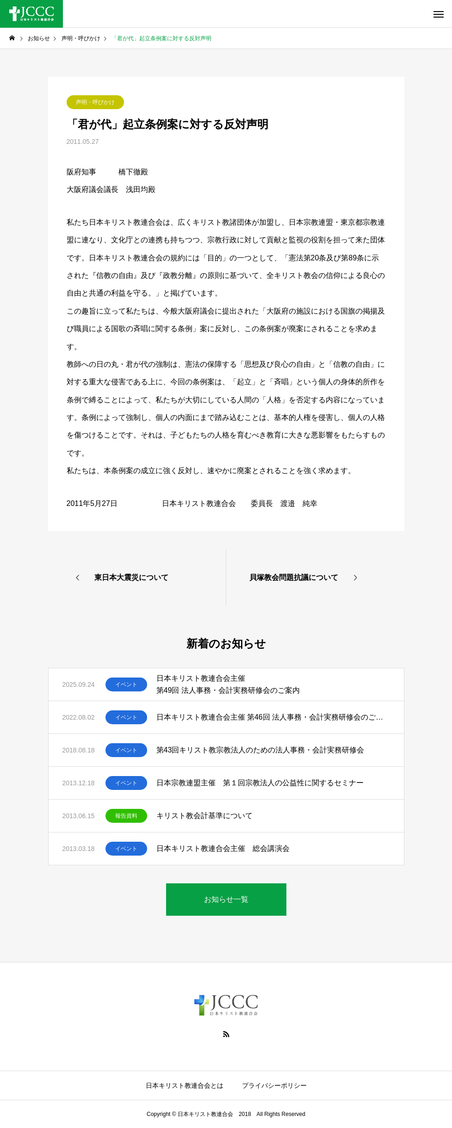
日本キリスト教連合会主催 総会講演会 (223, 848)
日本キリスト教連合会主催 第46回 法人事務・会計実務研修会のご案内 (273, 717)
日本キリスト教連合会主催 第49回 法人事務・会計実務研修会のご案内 (228, 684)
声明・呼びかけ (95, 102)
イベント (126, 684)
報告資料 (126, 816)
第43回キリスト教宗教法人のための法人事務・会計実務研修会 (264, 750)
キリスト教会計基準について (204, 816)
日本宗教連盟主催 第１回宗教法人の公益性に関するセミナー (260, 783)
